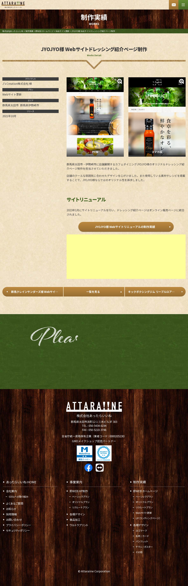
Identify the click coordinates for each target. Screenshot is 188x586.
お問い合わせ (14, 520)
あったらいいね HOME (21, 482)
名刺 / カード (142, 536)
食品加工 (75, 520)
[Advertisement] (126, 259)
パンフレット (142, 541)
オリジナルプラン (80, 502)
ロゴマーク (141, 530)
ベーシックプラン (80, 496)
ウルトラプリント (79, 525)
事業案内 (76, 482)
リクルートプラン (80, 507)
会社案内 (11, 491)
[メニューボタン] (183, 5)
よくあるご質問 (14, 503)
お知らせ (11, 509)
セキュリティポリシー (18, 530)
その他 (139, 552)
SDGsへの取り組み (18, 496)
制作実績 (139, 482)
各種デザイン (77, 514)
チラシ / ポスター (144, 546)
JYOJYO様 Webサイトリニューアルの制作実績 (125, 227)
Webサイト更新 (144, 512)
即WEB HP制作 (79, 491)
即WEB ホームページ (145, 491)
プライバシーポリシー (18, 525)
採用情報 (11, 514)
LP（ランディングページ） (148, 518)
